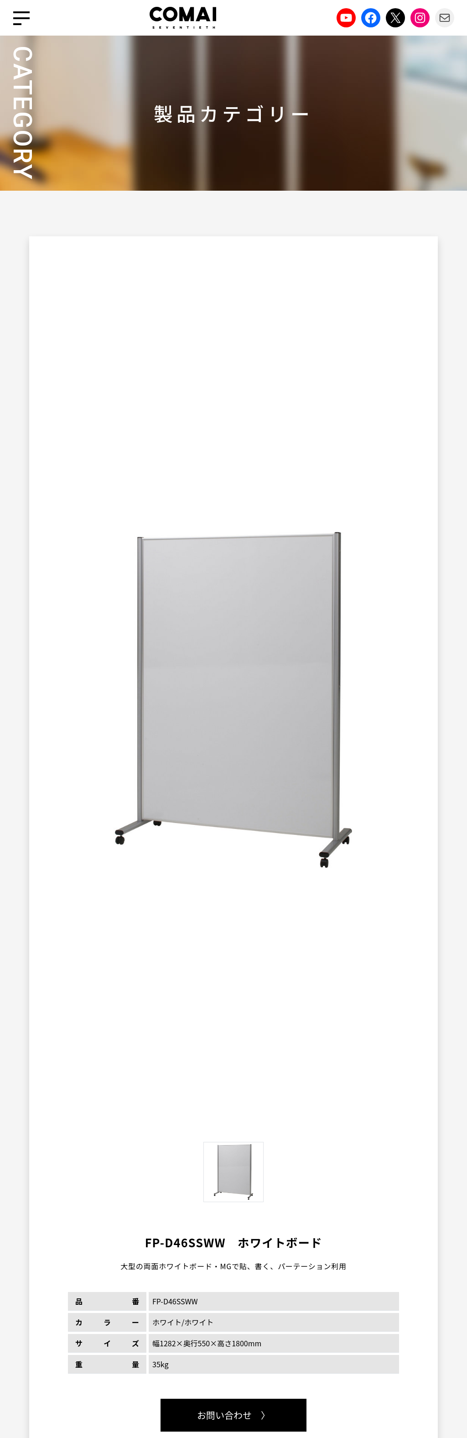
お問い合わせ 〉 (233, 1415)
